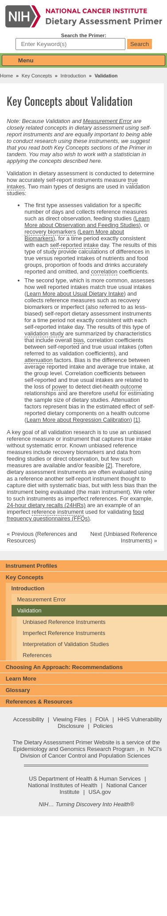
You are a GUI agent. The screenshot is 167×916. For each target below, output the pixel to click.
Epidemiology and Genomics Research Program (74, 749)
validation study (43, 333)
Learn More (21, 678)
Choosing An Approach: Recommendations (64, 667)
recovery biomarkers (50, 231)
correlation (104, 271)
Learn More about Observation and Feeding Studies (86, 221)
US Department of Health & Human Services (85, 778)
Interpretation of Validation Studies (66, 644)
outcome (131, 386)
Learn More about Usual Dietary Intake (75, 293)
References (37, 655)
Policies (103, 726)
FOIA (102, 719)
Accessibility (28, 719)
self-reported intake (74, 245)
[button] (83, 60)
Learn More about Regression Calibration (78, 419)
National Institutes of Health (62, 785)
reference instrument (58, 512)
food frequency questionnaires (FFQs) (75, 515)
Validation (29, 610)
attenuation (38, 360)
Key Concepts (37, 75)
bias (79, 340)
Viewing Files (69, 719)
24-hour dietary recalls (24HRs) (46, 505)
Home (6, 75)
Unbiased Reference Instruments (64, 622)
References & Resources (39, 701)
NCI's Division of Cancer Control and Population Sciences (91, 752)
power (59, 386)
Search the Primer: (83, 35)
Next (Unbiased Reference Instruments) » (123, 537)
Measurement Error (107, 121)
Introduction (73, 75)
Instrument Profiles (32, 565)
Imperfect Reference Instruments (64, 633)
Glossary (18, 690)
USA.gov (100, 792)
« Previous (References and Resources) (42, 537)
